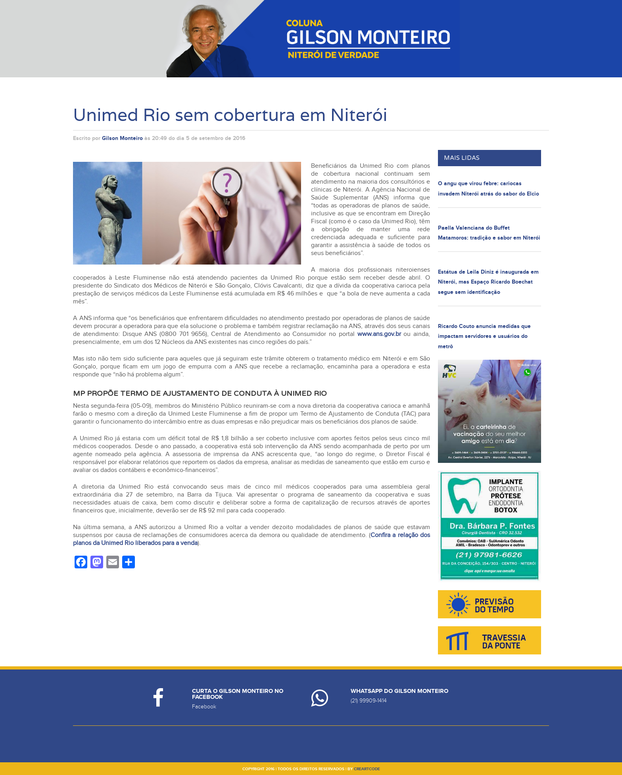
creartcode (367, 769)
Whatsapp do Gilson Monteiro (399, 691)
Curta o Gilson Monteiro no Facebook (237, 694)
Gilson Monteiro (122, 138)
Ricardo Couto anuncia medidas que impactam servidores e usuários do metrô (484, 336)
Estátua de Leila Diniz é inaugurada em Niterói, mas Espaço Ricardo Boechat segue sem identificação (488, 282)
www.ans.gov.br (379, 334)
